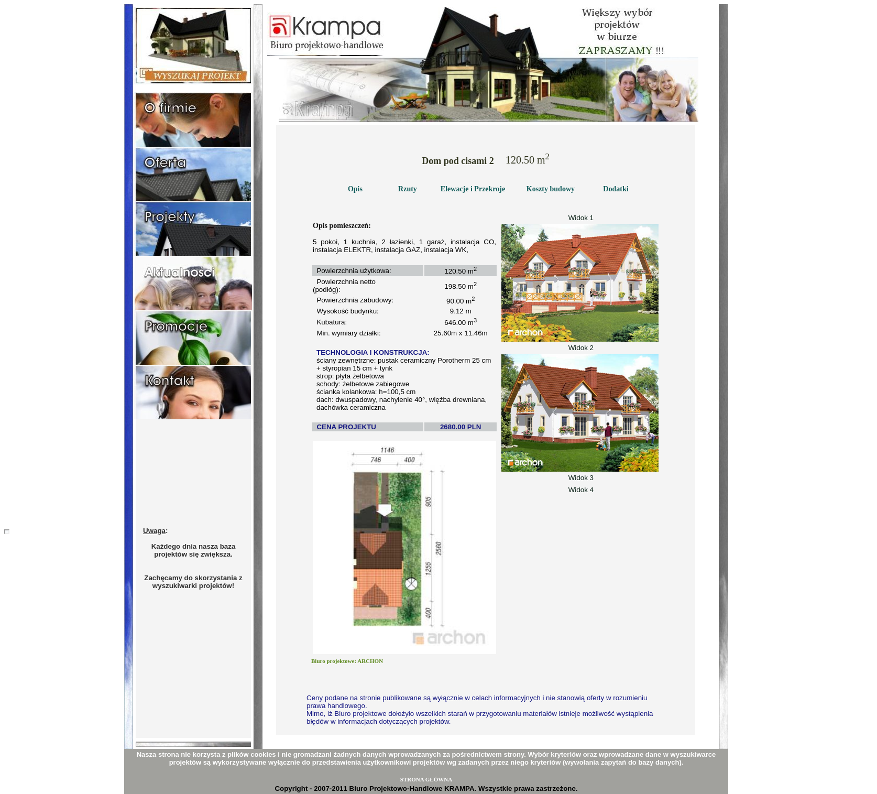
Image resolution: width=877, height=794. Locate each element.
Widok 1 (580, 218)
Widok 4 (580, 490)
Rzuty (407, 189)
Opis (355, 189)
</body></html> (6, 531)
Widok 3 (580, 478)
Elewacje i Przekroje (473, 189)
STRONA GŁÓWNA (426, 779)
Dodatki (615, 189)
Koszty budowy (551, 189)
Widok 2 (580, 348)
